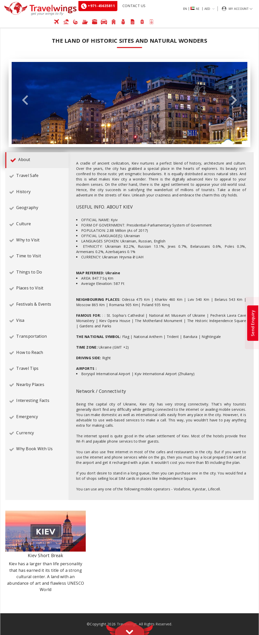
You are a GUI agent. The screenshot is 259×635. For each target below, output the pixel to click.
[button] (200, 8)
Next (234, 100)
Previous (25, 100)
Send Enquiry (252, 323)
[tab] (37, 160)
